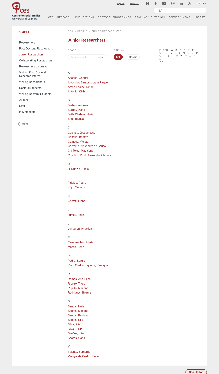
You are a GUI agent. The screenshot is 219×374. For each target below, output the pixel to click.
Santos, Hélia (76, 306)
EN (205, 3)
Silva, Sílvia (75, 329)
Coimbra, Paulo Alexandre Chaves (89, 155)
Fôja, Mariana (76, 187)
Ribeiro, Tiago (76, 283)
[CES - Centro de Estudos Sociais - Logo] (26, 10)
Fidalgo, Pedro (77, 182)
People (82, 31)
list (118, 56)
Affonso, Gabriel (78, 77)
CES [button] (51, 17)
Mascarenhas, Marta (80, 242)
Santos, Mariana (78, 310)
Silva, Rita (74, 324)
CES (70, 31)
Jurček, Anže (76, 214)
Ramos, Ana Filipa (79, 279)
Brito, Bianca (76, 118)
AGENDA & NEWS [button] (179, 17)
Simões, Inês (76, 333)
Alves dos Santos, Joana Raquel (88, 82)
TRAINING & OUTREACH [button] (150, 17)
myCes (120, 3)
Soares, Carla (76, 337)
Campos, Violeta (78, 141)
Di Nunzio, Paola (78, 168)
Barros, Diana (76, 109)
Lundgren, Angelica (80, 228)
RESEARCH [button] (64, 17)
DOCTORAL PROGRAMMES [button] (114, 17)
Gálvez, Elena (76, 201)
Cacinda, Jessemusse (81, 132)
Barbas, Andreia (78, 105)
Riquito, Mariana (78, 288)
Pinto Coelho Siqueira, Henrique (88, 265)
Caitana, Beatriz (78, 137)
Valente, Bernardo (79, 351)
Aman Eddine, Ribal (80, 87)
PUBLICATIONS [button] (84, 17)
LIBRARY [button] (199, 17)
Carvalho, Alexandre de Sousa (87, 146)
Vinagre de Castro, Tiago (83, 356)
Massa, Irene (76, 246)
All (161, 61)
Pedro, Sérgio (76, 260)
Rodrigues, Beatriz (79, 292)
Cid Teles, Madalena (80, 150)
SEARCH (73, 50)
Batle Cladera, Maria (80, 114)
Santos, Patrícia (78, 315)
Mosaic (133, 57)
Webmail (134, 3)
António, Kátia (76, 91)
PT (200, 3)
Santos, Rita (75, 319)
